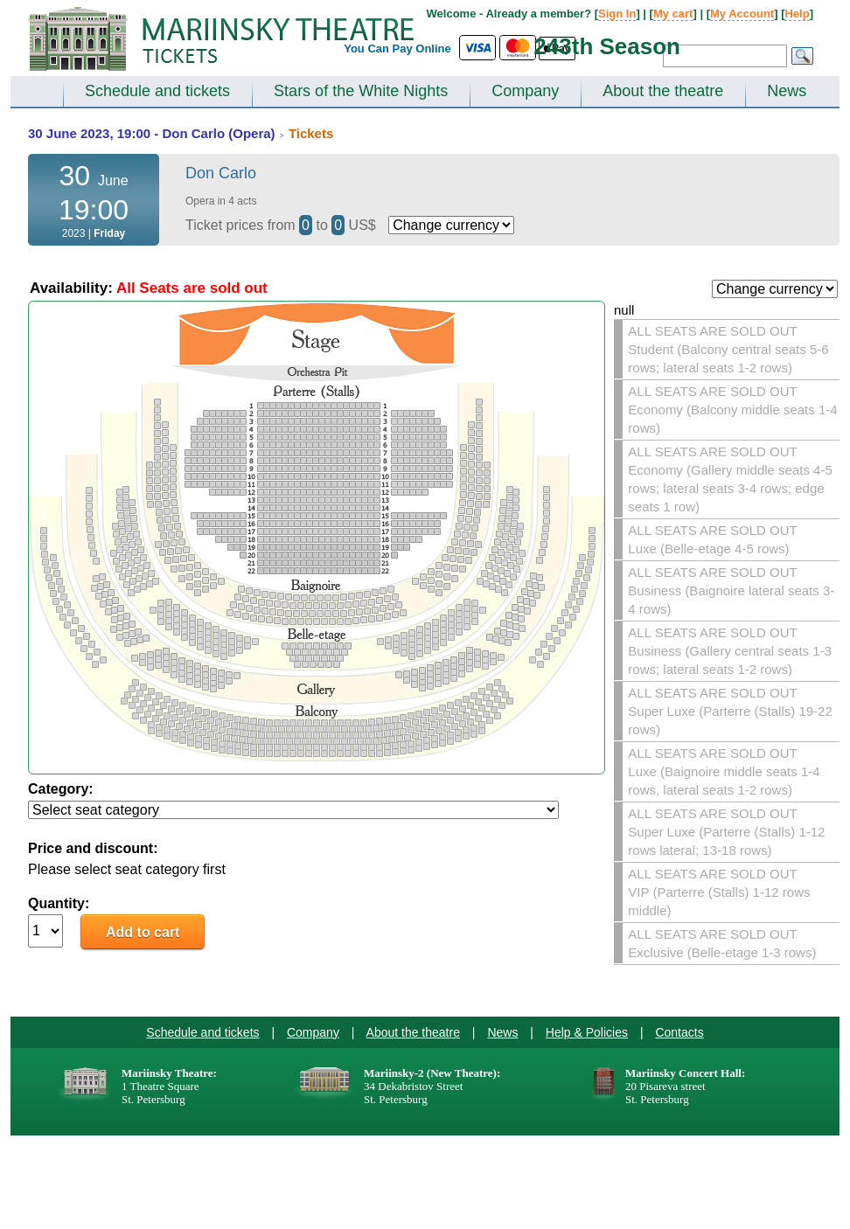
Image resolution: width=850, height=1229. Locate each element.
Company (525, 91)
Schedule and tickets (157, 91)
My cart (673, 13)
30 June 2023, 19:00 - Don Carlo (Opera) (151, 133)
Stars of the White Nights (361, 91)
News (786, 91)
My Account (742, 13)
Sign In (617, 13)
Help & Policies (587, 1032)
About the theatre (663, 91)
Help (796, 13)
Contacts (679, 1032)
